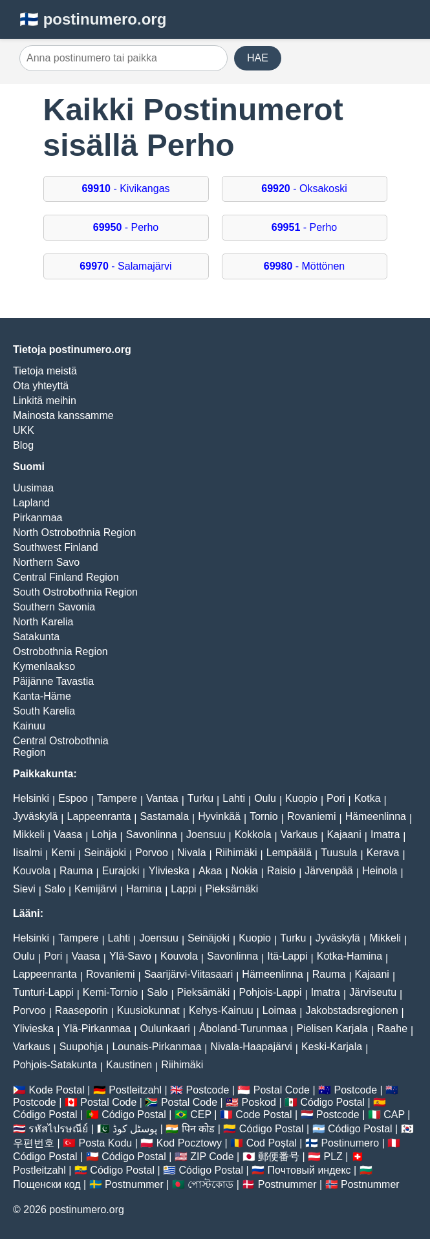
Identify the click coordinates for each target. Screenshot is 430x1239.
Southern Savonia (54, 606)
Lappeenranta (99, 816)
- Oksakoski (304, 188)
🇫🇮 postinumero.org (92, 19)
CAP (394, 1114)
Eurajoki (121, 870)
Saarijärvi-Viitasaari (188, 974)
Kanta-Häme (42, 696)
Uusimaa (33, 487)
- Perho (125, 227)
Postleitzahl (135, 1089)
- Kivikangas (125, 188)
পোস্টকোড (210, 1184)
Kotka (367, 798)
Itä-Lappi (287, 956)
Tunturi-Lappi (43, 992)
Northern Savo (46, 562)
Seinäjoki (105, 852)
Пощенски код (47, 1184)
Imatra (385, 834)
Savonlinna (151, 834)
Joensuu (206, 834)
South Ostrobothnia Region (75, 592)
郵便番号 (278, 1156)
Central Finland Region (66, 577)
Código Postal (332, 1102)
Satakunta (36, 636)
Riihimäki (236, 852)
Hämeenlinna (375, 816)
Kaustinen (129, 1064)
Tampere (117, 798)
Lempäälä (289, 852)
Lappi (183, 888)
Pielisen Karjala (331, 1028)
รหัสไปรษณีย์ (58, 1128)
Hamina (144, 888)
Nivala (191, 852)
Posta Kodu (106, 1142)
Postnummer (134, 1184)
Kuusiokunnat (148, 1010)
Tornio (264, 816)
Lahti (233, 798)
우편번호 (33, 1142)
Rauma (76, 870)
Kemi (63, 852)
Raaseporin (81, 1010)
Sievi (24, 888)
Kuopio (301, 798)
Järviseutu (372, 992)
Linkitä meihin (44, 400)
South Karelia (44, 711)
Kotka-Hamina (349, 956)
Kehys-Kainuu (221, 1010)
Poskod (259, 1102)
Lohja (103, 834)
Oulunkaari (164, 1028)
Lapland (31, 502)
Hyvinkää (219, 816)
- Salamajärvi (125, 266)
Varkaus (299, 834)
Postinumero (350, 1142)
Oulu (265, 798)
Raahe (392, 1028)
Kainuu (29, 725)
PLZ (333, 1156)
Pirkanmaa (37, 517)
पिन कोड (198, 1128)
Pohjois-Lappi (270, 992)
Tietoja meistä (45, 370)
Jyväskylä (35, 816)
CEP (200, 1114)
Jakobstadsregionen (351, 1010)
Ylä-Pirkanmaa (97, 1028)
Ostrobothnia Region (60, 651)
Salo (55, 888)
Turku (200, 798)
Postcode (208, 1089)
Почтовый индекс (309, 1170)
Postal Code (281, 1089)
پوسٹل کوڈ (135, 1128)
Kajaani (344, 834)
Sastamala (164, 816)
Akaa (210, 870)
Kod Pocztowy (189, 1142)
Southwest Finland (55, 547)
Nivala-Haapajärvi (251, 1046)
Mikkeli (29, 834)
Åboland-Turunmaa (243, 1028)
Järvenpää (329, 870)
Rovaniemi (311, 816)
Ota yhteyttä (41, 385)
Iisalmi (27, 852)
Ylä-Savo (130, 956)
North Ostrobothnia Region (74, 532)
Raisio (281, 870)
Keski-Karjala (331, 1046)
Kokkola (253, 834)
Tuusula (339, 852)
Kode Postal (56, 1089)
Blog (23, 445)
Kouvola (31, 870)
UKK (23, 430)
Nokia (244, 870)
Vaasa (68, 834)
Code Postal (263, 1114)
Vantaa (162, 798)
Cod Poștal (271, 1142)
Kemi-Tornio (110, 992)
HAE (257, 57)
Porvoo (151, 852)
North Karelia (43, 621)
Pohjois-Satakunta (55, 1064)
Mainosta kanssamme (63, 415)
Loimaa (279, 1010)
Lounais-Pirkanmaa (156, 1046)
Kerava (383, 852)
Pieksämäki (232, 888)
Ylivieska (169, 870)
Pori (336, 798)
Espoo (72, 798)
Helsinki (31, 798)
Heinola (379, 870)
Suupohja (81, 1046)
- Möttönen (304, 266)
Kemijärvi (95, 888)
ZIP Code (211, 1156)
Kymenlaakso (44, 666)
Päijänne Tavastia (53, 681)
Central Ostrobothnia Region (61, 746)
